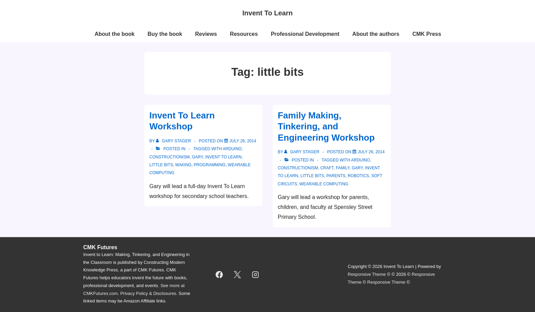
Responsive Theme (367, 274)
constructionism (169, 157)
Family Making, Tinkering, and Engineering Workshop (326, 126)
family (342, 168)
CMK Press (426, 34)
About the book (114, 34)
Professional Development (305, 34)
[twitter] (237, 274)
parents (335, 175)
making (183, 164)
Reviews (206, 34)
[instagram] (255, 274)
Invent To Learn (267, 13)
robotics (358, 175)
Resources (244, 34)
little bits (161, 164)
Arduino (232, 148)
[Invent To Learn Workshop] (243, 141)
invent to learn (223, 157)
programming (210, 164)
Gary (197, 157)
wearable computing (323, 184)
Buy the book (164, 34)
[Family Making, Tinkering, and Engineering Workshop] (371, 152)
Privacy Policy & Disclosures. (148, 293)
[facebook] (219, 274)
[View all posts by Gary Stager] (174, 141)
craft (327, 168)
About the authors (376, 34)
